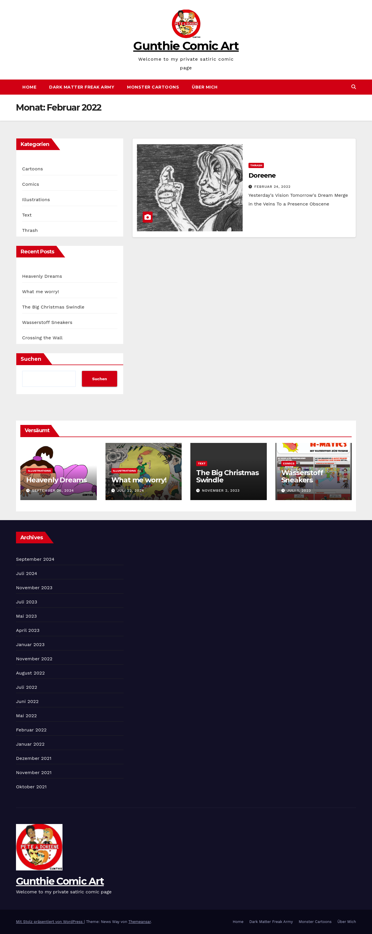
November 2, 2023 (221, 490)
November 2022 (34, 658)
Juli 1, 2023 (299, 490)
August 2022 (30, 673)
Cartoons (32, 169)
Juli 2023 (26, 602)
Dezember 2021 (33, 758)
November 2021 (33, 772)
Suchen (31, 359)
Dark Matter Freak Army (81, 87)
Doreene (262, 175)
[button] (353, 87)
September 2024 (35, 559)
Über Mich (205, 87)
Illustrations (36, 199)
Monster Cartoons (153, 87)
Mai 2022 (26, 715)
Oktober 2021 (31, 786)
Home (29, 87)
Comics (30, 184)
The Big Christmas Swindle (53, 307)
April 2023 (28, 630)
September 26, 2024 (53, 490)
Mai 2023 (26, 616)
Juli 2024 (26, 573)
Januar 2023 (30, 644)
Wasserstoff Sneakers (47, 322)
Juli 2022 (26, 687)
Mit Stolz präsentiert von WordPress (50, 921)
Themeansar (139, 921)
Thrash (30, 230)
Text (27, 215)
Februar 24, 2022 (272, 187)
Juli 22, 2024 (130, 490)
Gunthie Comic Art (186, 46)
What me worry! (40, 291)
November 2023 (34, 587)
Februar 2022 (31, 730)
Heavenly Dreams (42, 276)
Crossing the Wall (42, 337)
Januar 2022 (30, 744)
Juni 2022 (27, 701)
